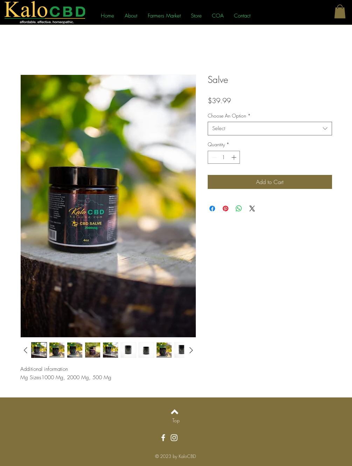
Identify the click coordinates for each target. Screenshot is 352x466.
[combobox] (270, 128)
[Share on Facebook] (212, 208)
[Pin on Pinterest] (225, 208)
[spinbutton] (224, 157)
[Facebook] (163, 437)
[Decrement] (213, 157)
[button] (340, 11)
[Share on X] (252, 208)
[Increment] (234, 157)
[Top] (176, 420)
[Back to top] (174, 411)
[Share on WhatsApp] (239, 208)
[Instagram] (174, 437)
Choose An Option (229, 115)
